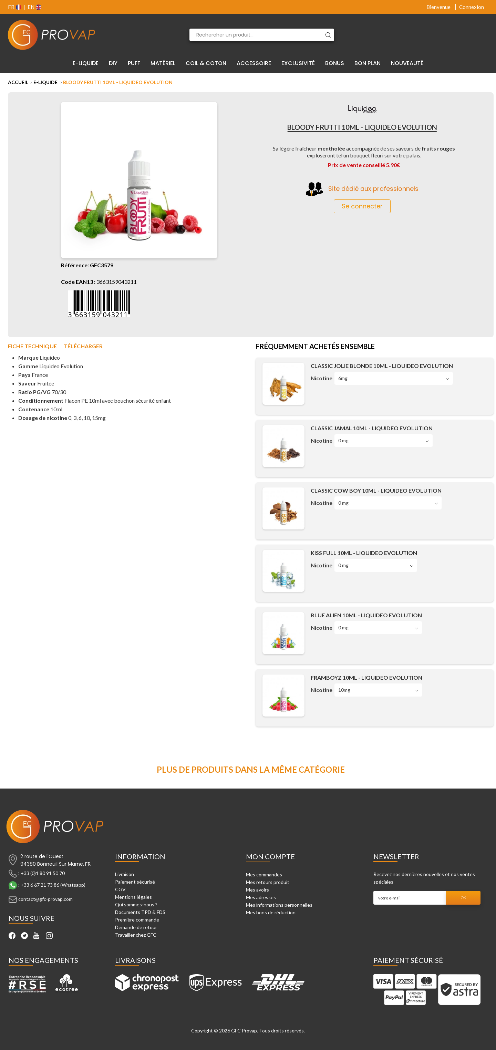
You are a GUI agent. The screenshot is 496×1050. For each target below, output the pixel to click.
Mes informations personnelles (279, 905)
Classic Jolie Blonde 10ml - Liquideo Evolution (382, 365)
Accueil (18, 82)
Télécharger (83, 346)
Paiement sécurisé (135, 882)
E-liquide (45, 82)
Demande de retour (136, 927)
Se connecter (362, 206)
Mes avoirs (257, 890)
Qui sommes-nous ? (136, 904)
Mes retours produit (267, 882)
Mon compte (270, 856)
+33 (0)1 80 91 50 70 (43, 873)
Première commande (137, 920)
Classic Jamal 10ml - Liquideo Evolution (372, 428)
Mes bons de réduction (271, 912)
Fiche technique (32, 346)
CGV (120, 889)
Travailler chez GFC (135, 935)
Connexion (471, 7)
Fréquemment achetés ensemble (315, 346)
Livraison (124, 874)
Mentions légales (133, 897)
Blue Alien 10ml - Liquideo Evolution (366, 615)
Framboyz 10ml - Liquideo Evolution (366, 677)
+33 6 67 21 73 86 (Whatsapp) (53, 885)
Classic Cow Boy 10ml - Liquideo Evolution (376, 490)
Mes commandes (264, 874)
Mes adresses (261, 897)
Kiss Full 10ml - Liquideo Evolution (364, 552)
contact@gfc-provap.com (45, 899)
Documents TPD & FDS (140, 912)
